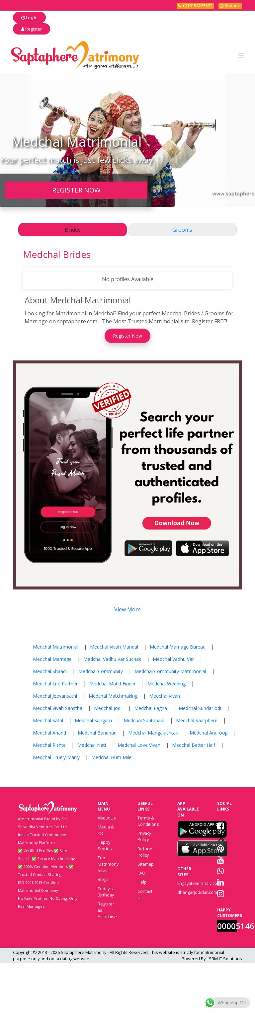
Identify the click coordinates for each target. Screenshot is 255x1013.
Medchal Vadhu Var (173, 659)
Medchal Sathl (48, 720)
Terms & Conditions (148, 821)
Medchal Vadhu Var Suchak (112, 659)
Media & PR (106, 830)
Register (31, 29)
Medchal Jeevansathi (55, 696)
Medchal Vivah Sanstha (57, 708)
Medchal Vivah (164, 696)
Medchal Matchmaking (113, 696)
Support (230, 6)
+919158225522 (195, 6)
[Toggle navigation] (241, 54)
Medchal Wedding (166, 683)
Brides (73, 229)
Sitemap (145, 864)
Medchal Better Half (193, 745)
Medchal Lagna (150, 708)
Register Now (127, 336)
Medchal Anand (49, 733)
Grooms (182, 229)
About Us (107, 818)
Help (142, 882)
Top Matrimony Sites (108, 864)
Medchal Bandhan (97, 733)
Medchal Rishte (49, 745)
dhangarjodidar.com (197, 892)
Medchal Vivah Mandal (114, 647)
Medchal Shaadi (50, 671)
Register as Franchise (107, 910)
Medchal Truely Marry (56, 757)
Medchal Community (100, 671)
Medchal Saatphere (196, 720)
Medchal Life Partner (55, 683)
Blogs (103, 879)
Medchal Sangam (93, 720)
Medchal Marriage (52, 659)
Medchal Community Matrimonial (170, 671)
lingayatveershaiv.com (199, 883)
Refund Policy (144, 852)
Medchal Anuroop (209, 733)
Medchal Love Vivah (139, 745)
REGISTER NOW (76, 190)
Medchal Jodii (108, 708)
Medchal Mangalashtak (153, 733)
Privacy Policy (144, 836)
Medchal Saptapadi (144, 720)
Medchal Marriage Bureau (178, 647)
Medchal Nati (91, 745)
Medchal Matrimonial (55, 647)
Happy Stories (105, 845)
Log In (29, 18)
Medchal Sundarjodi (200, 708)
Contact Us (144, 894)
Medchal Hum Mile (111, 757)
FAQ (141, 873)
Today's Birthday (106, 892)
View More (127, 609)
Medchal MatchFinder (112, 683)
